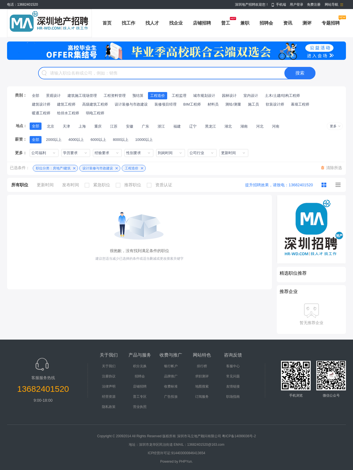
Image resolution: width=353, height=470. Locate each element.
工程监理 (179, 95)
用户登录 (296, 4)
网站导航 (331, 4)
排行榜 (202, 366)
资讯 (287, 23)
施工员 (253, 104)
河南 (275, 126)
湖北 (228, 126)
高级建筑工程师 (95, 104)
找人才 (152, 23)
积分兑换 (140, 366)
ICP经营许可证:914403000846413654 (176, 453)
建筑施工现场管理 (82, 95)
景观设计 (53, 95)
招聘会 (266, 23)
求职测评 (202, 376)
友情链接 (233, 386)
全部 (35, 95)
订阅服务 (202, 397)
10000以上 (144, 139)
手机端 (281, 4)
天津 (66, 126)
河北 (259, 126)
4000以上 (76, 139)
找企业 (176, 23)
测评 (306, 23)
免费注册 (314, 4)
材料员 (213, 104)
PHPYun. (186, 462)
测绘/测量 (233, 104)
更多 (333, 126)
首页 (107, 23)
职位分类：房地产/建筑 (53, 168)
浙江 (161, 126)
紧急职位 (99, 184)
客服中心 (233, 366)
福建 (177, 126)
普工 (225, 23)
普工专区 (140, 397)
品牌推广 (171, 376)
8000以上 (120, 139)
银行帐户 (171, 366)
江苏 (113, 126)
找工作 (128, 23)
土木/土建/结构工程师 (282, 95)
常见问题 (233, 376)
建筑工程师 (66, 104)
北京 (50, 126)
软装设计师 (275, 104)
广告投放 (171, 397)
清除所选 (334, 167)
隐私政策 (109, 407)
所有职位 (19, 184)
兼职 (244, 23)
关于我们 (109, 366)
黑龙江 (210, 126)
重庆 (98, 126)
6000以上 (98, 139)
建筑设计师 (41, 104)
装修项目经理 (165, 104)
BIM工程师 (192, 104)
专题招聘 (331, 23)
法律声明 (109, 386)
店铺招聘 (202, 23)
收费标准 (171, 386)
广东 (145, 126)
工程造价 (157, 95)
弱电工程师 (95, 113)
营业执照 (140, 407)
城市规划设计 (204, 95)
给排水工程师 (68, 113)
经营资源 (109, 397)
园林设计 (229, 95)
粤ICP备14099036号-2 (239, 436)
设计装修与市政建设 (131, 104)
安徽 (129, 126)
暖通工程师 (41, 113)
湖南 (244, 126)
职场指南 (233, 397)
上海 (82, 126)
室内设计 (250, 95)
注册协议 (109, 376)
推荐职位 (130, 184)
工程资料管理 (115, 95)
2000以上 (54, 139)
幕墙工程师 (300, 104)
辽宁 (193, 126)
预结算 (137, 95)
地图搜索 (202, 386)
